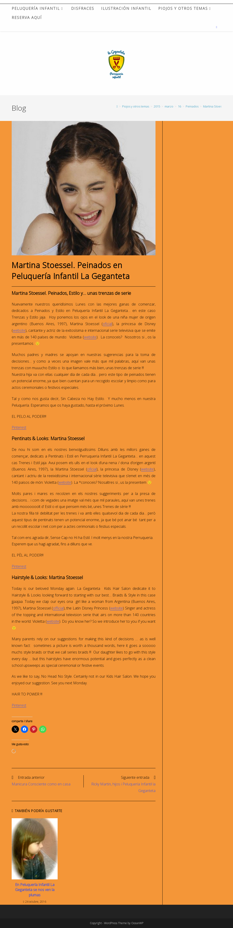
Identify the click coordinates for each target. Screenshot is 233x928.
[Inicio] (117, 106)
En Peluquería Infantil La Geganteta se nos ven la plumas (34, 889)
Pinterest (19, 427)
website (19, 330)
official (58, 608)
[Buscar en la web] (216, 27)
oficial (107, 323)
